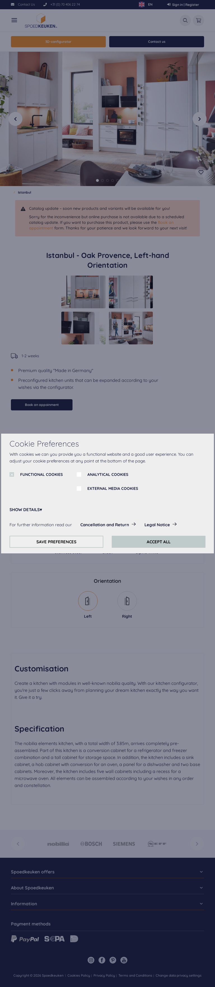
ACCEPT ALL (158, 541)
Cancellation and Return (104, 524)
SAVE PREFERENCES (56, 541)
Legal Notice (157, 524)
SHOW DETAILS (25, 509)
